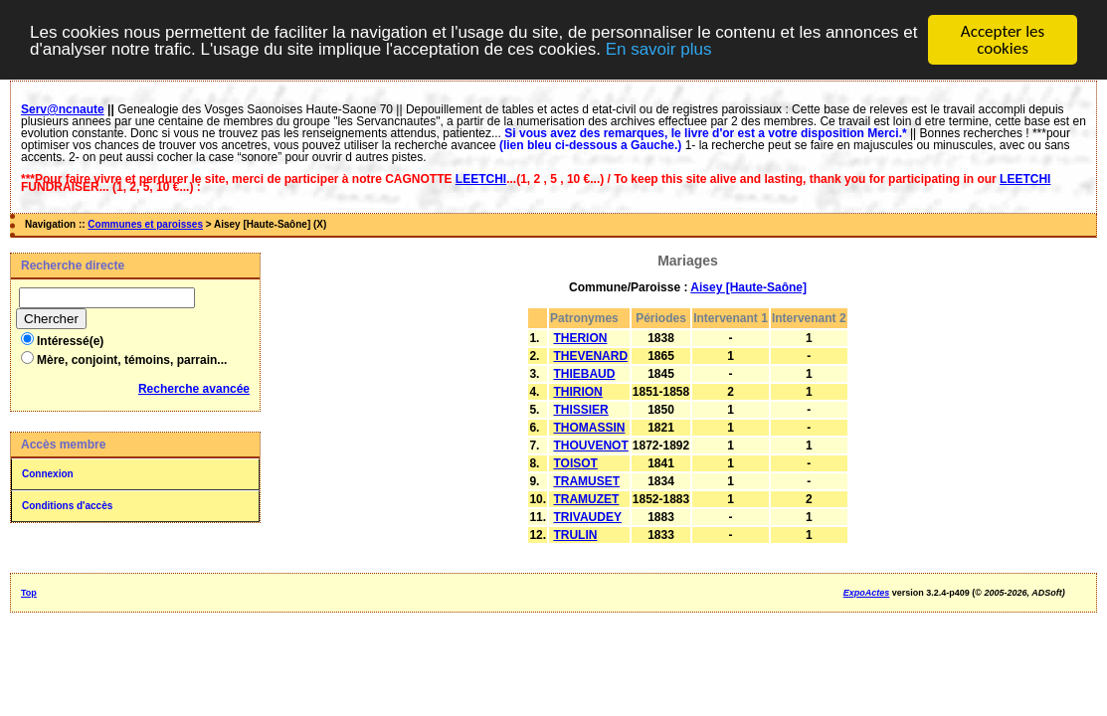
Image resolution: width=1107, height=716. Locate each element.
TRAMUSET (586, 481)
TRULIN (575, 535)
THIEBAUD (584, 374)
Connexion (48, 473)
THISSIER (580, 410)
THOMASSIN (589, 428)
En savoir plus (659, 48)
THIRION (577, 392)
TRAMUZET (586, 499)
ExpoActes (866, 593)
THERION (580, 338)
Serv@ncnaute (62, 109)
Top (29, 593)
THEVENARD (590, 356)
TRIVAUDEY (587, 517)
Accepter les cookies (1002, 40)
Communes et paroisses (145, 224)
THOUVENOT (590, 445)
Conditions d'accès (67, 505)
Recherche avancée (194, 389)
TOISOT (575, 463)
